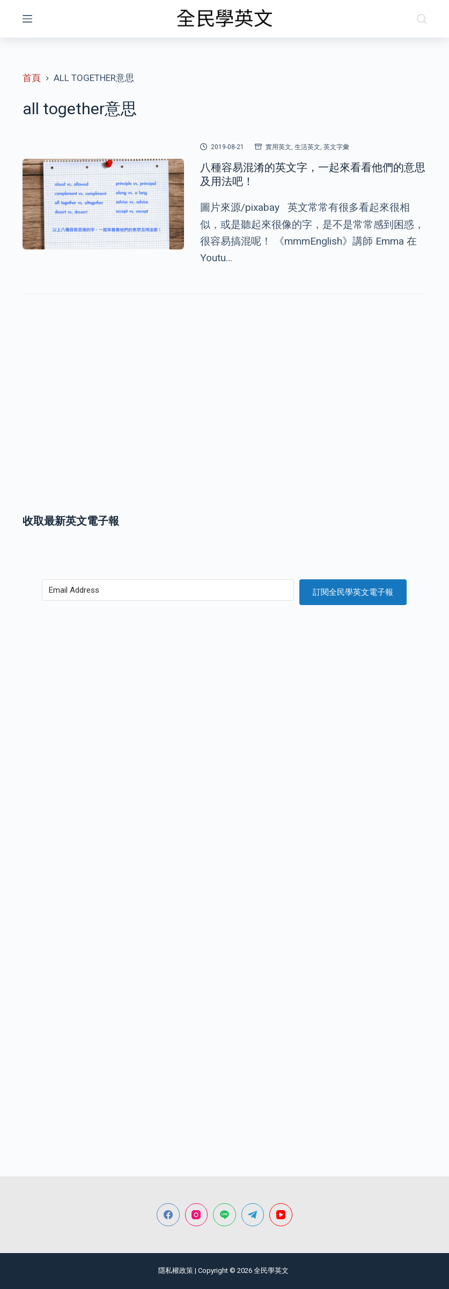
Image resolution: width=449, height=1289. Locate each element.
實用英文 (278, 147)
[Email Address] (167, 590)
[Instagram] (196, 1214)
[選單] (27, 19)
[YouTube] (280, 1214)
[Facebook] (168, 1214)
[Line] (224, 1214)
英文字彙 (336, 147)
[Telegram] (252, 1214)
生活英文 (307, 147)
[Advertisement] (224, 416)
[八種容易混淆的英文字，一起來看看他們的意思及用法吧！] (103, 204)
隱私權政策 (175, 1270)
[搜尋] (421, 19)
